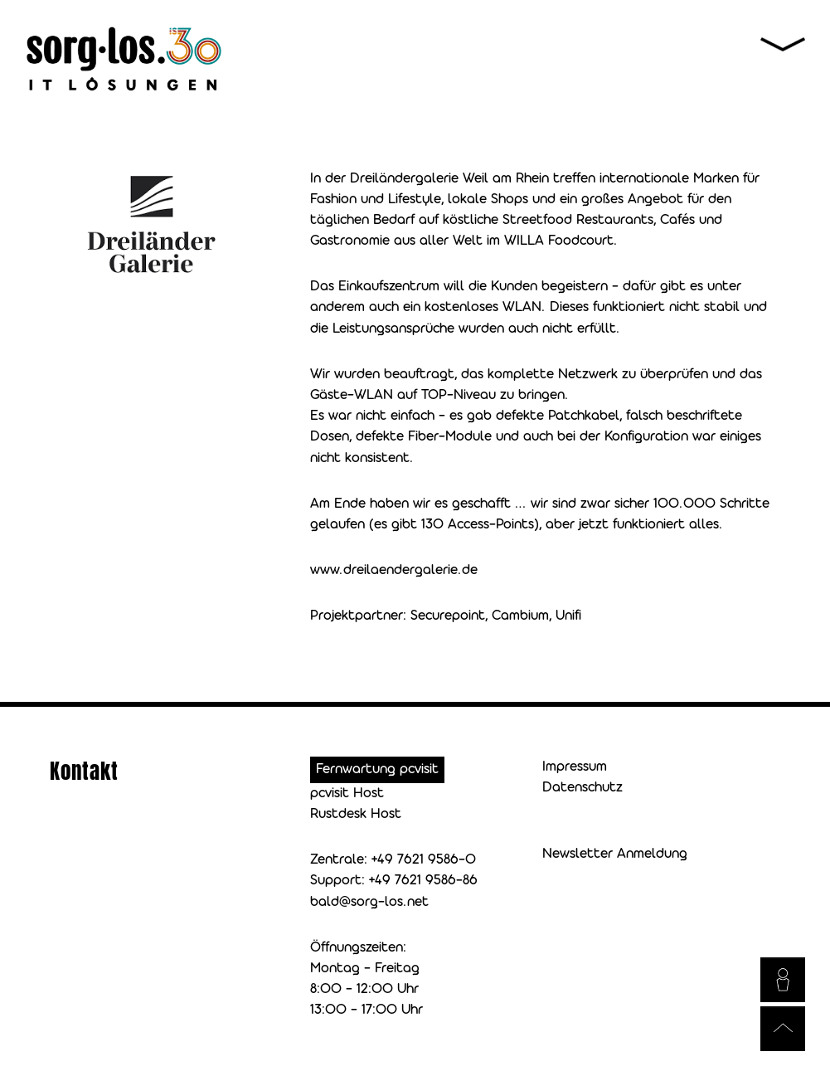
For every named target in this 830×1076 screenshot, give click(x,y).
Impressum (574, 767)
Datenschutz (582, 787)
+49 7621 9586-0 (423, 860)
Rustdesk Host (355, 814)
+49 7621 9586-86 (423, 880)
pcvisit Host (347, 793)
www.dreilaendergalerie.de (394, 570)
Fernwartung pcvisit (377, 769)
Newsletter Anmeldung (614, 854)
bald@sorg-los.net (369, 902)
